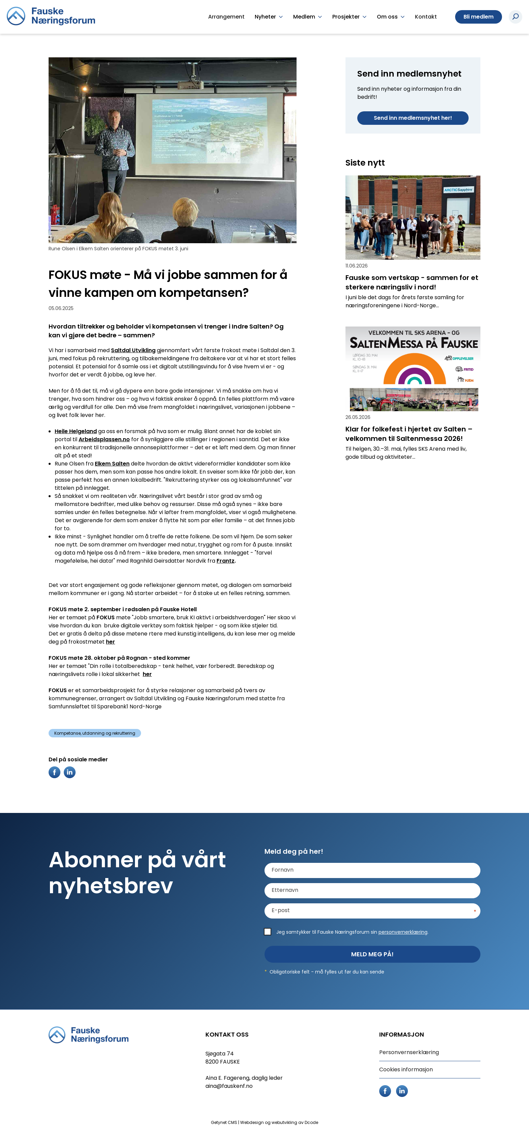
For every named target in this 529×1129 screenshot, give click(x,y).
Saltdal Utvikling (133, 350)
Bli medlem (479, 17)
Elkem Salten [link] (112, 464)
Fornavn (283, 870)
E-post (281, 910)
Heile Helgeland (76, 431)
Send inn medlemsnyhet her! (413, 118)
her (110, 642)
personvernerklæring (403, 932)
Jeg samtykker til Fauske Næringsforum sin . (352, 932)
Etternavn (285, 890)
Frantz (225, 561)
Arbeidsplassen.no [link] (104, 439)
